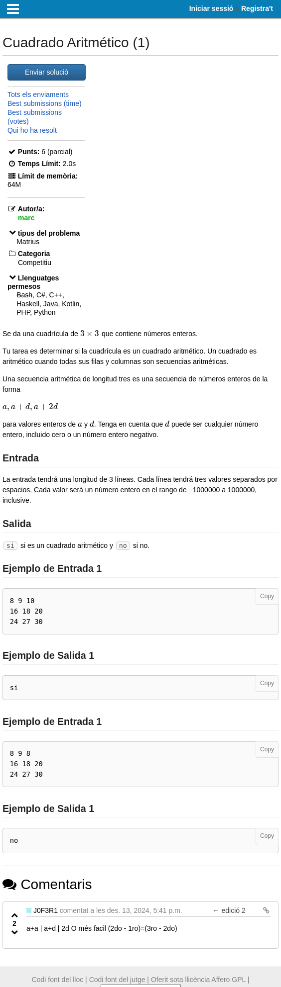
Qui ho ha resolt (32, 130)
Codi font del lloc (58, 980)
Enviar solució (46, 72)
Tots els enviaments (38, 94)
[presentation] (90, 334)
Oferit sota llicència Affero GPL (198, 980)
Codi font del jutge (117, 980)
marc (26, 218)
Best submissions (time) (44, 103)
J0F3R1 (45, 910)
